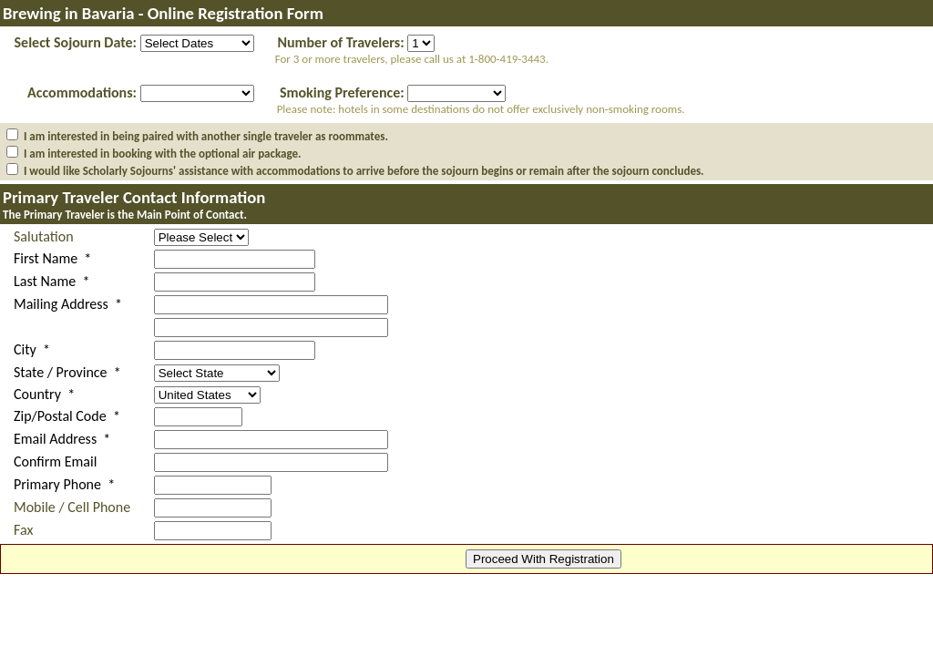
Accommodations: (82, 92)
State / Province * (67, 372)
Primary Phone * (64, 484)
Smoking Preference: (342, 92)
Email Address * (62, 438)
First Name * (52, 258)
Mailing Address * (68, 304)
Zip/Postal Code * (67, 416)
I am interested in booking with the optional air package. (163, 153)
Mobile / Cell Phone (72, 507)
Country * (44, 394)
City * (32, 349)
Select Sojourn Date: (76, 42)
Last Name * (51, 281)
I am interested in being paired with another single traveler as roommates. (206, 136)
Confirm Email (55, 461)
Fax (23, 529)
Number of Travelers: (340, 42)
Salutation (44, 236)
